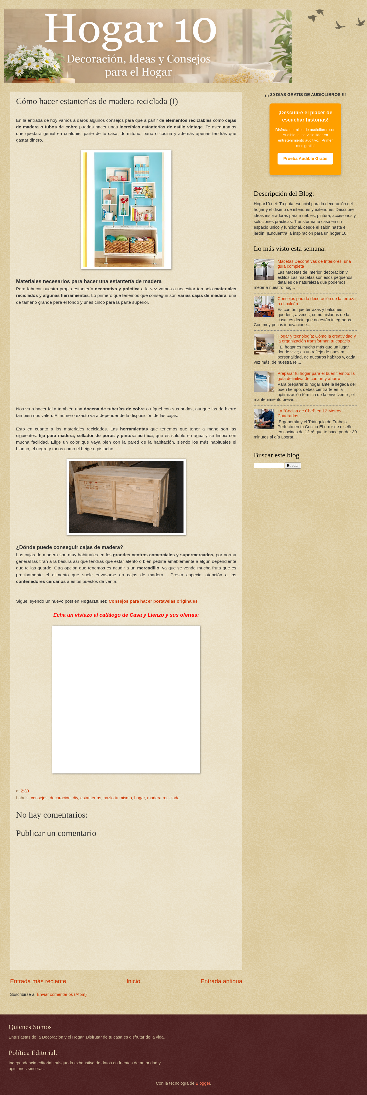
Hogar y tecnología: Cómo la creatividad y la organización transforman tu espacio (317, 339)
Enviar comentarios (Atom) (62, 994)
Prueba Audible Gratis (305, 158)
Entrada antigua (221, 981)
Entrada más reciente (38, 981)
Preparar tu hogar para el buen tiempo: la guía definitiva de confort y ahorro (316, 376)
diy (75, 798)
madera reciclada (163, 798)
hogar (139, 798)
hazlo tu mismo (118, 798)
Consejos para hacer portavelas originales (153, 601)
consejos (39, 798)
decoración (60, 798)
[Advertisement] (126, 359)
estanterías (90, 798)
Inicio (133, 981)
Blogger (203, 1083)
